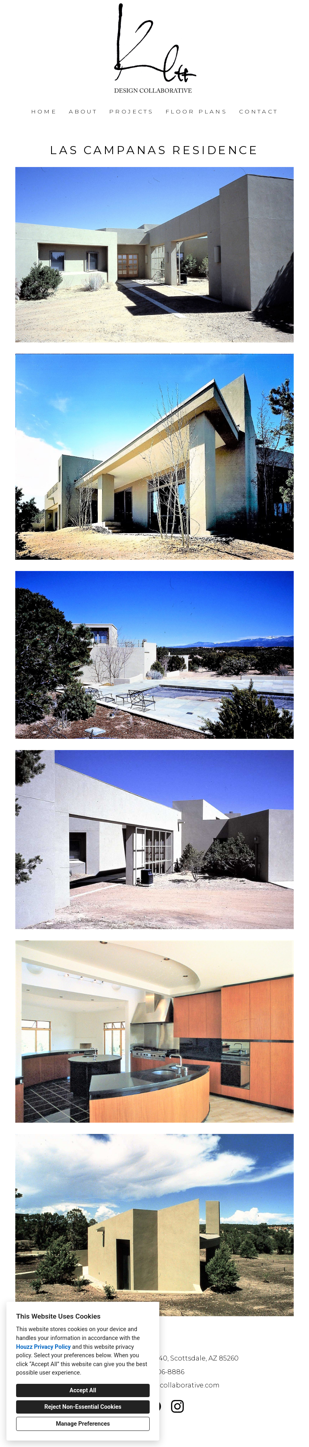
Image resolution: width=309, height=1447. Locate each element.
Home (44, 111)
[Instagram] (177, 1406)
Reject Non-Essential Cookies (82, 1407)
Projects (131, 111)
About (83, 111)
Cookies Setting (173, 1434)
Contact (258, 111)
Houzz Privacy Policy (43, 1347)
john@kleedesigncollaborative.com (159, 1385)
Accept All (83, 1390)
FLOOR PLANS (196, 111)
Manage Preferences (83, 1423)
